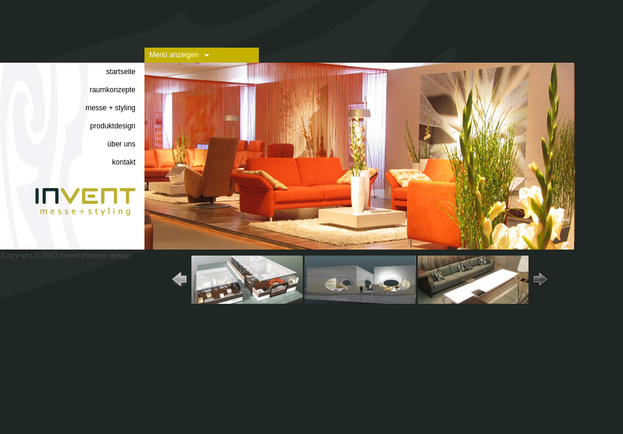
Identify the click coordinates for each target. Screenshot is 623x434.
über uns (121, 144)
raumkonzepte (112, 90)
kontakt (123, 162)
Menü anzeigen (174, 55)
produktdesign (112, 126)
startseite (120, 72)
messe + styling (110, 108)
